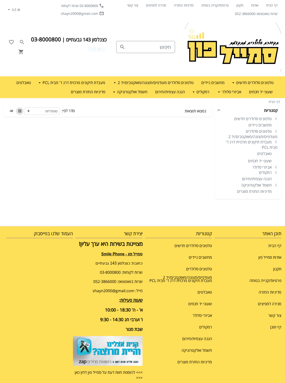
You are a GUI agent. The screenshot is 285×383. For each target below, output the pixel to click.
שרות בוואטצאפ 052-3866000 (256, 13)
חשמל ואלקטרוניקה (256, 185)
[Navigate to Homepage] (233, 47)
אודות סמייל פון (269, 257)
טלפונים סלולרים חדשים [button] (254, 82)
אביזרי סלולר (262, 167)
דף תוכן (275, 327)
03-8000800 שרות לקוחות (82, 5)
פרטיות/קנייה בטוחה (215, 5)
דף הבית (272, 5)
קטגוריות (271, 110)
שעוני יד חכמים (260, 161)
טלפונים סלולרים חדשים (253, 118)
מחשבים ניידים (260, 125)
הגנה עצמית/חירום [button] (170, 91)
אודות (254, 5)
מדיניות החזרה (183, 5)
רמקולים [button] (202, 91)
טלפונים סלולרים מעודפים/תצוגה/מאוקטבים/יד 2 (253, 134)
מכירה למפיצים (156, 5)
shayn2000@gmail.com (82, 13)
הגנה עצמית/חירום (257, 178)
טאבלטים (264, 153)
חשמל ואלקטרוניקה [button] (131, 91)
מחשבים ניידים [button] (213, 82)
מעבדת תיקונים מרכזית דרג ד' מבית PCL (252, 144)
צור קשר (132, 5)
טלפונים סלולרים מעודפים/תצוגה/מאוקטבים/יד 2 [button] (155, 82)
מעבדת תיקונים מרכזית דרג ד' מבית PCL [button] (73, 82)
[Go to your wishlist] (11, 42)
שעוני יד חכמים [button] (261, 91)
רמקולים (265, 172)
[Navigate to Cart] (21, 52)
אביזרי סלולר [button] (231, 91)
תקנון (239, 5)
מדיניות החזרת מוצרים (254, 191)
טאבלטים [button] (23, 82)
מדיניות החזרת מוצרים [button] (88, 91)
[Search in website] (22, 42)
